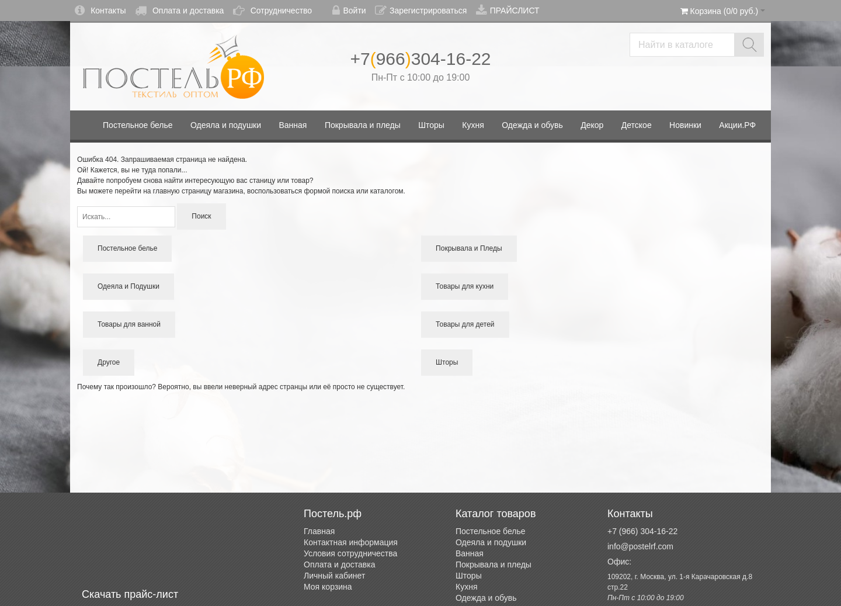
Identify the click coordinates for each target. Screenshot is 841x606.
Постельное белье (491, 531)
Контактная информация (351, 542)
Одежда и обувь (486, 597)
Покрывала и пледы (493, 564)
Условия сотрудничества (350, 553)
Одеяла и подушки (491, 542)
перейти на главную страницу (162, 191)
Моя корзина (328, 586)
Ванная (470, 553)
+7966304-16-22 (420, 58)
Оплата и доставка (179, 10)
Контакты (100, 10)
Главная (319, 531)
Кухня (466, 586)
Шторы (469, 575)
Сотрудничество (272, 10)
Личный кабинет (334, 575)
